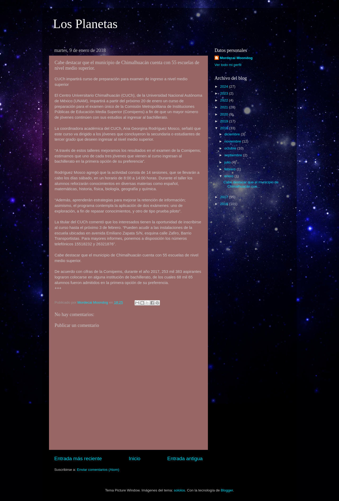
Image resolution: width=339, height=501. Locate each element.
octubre (230, 148)
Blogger (227, 490)
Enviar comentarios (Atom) (98, 470)
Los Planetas (85, 24)
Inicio (134, 458)
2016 (224, 204)
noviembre (233, 141)
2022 (224, 100)
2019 (224, 121)
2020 (224, 114)
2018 (224, 128)
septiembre (233, 155)
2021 (224, 107)
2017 (224, 197)
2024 (224, 86)
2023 (224, 93)
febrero (230, 169)
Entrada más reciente (78, 458)
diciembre (232, 134)
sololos (179, 490)
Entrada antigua (185, 458)
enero (229, 176)
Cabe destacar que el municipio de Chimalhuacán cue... (251, 184)
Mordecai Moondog (236, 58)
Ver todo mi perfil (228, 65)
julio (228, 162)
